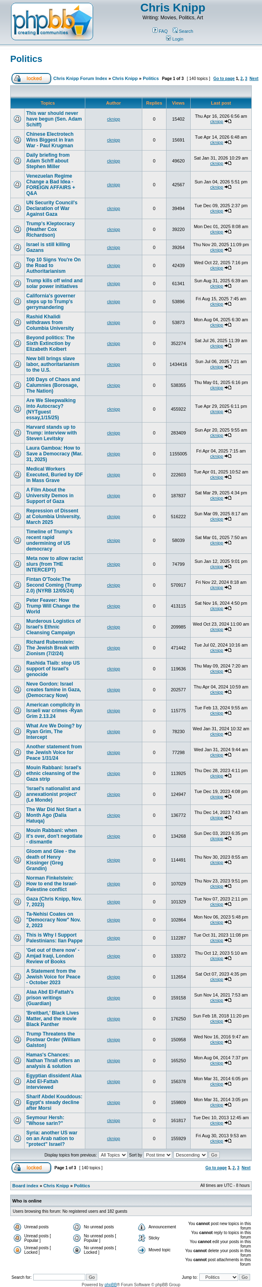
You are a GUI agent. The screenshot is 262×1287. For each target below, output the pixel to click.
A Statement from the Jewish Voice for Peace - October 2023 (53, 976)
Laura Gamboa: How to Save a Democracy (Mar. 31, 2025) (54, 453)
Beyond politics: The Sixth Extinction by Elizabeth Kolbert (50, 343)
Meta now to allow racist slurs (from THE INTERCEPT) (54, 564)
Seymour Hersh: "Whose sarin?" (45, 1120)
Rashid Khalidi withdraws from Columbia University (50, 322)
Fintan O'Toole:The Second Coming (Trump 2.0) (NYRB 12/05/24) (54, 585)
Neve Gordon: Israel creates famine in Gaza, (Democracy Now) (53, 689)
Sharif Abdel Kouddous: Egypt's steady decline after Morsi (54, 1102)
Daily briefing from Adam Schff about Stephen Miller (48, 160)
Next (254, 78)
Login (174, 39)
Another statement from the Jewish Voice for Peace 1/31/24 (54, 752)
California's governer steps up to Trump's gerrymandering (50, 301)
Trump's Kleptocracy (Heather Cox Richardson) (50, 229)
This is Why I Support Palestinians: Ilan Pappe (54, 938)
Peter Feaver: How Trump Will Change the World (53, 606)
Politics (26, 59)
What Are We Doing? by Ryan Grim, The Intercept (54, 731)
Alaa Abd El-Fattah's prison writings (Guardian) (50, 997)
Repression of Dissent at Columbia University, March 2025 (53, 516)
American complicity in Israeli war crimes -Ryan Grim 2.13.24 (54, 710)
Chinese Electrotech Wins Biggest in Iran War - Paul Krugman (49, 140)
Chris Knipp (172, 7)
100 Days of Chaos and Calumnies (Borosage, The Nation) (53, 385)
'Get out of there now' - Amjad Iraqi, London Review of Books (53, 956)
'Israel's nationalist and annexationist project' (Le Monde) (53, 794)
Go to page (224, 78)
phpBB (111, 1284)
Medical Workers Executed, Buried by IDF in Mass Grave (54, 474)
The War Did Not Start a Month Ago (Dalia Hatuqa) (53, 815)
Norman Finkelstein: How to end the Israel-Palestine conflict (51, 883)
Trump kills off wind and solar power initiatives (54, 283)
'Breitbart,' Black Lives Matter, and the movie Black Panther (52, 1018)
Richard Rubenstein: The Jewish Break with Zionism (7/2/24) (52, 647)
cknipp (113, 119)
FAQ (160, 31)
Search (183, 31)
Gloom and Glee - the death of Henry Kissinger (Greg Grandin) (51, 859)
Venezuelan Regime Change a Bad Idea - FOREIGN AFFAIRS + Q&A (50, 184)
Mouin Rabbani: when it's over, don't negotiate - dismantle (54, 836)
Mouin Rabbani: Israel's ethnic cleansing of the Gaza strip (53, 773)
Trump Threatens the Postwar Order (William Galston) (53, 1039)
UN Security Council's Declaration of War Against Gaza (51, 208)
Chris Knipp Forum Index (80, 78)
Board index (25, 1185)
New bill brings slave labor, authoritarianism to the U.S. (52, 364)
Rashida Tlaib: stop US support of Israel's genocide (53, 668)
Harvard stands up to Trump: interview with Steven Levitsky (51, 432)
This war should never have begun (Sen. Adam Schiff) (54, 119)
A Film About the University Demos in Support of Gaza (49, 495)
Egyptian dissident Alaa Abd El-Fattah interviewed (54, 1081)
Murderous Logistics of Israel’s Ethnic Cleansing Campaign (53, 626)
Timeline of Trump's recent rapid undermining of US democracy (49, 540)
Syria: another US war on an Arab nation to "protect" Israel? (51, 1138)
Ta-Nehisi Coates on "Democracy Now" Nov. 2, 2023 (53, 919)
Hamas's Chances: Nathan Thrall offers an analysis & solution (53, 1060)
